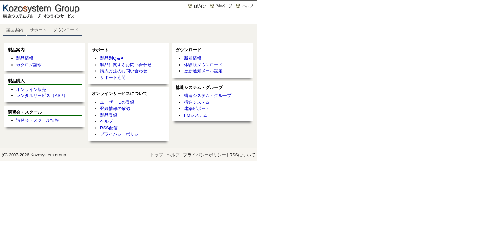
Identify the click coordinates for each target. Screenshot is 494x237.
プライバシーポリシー (121, 134)
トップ (156, 154)
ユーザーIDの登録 (117, 102)
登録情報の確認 (115, 108)
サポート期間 (113, 77)
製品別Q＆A (111, 58)
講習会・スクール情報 (37, 120)
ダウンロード (66, 29)
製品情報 (24, 58)
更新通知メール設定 (203, 70)
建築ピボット (197, 108)
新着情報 (192, 58)
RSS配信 (109, 127)
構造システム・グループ (207, 95)
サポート (38, 29)
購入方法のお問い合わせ (123, 70)
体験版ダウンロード (203, 64)
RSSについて (242, 154)
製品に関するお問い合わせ (125, 64)
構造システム (197, 102)
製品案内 (14, 29)
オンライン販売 (31, 89)
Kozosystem (42, 154)
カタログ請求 (29, 64)
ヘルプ (106, 121)
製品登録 (108, 115)
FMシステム (195, 115)
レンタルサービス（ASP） (42, 95)
